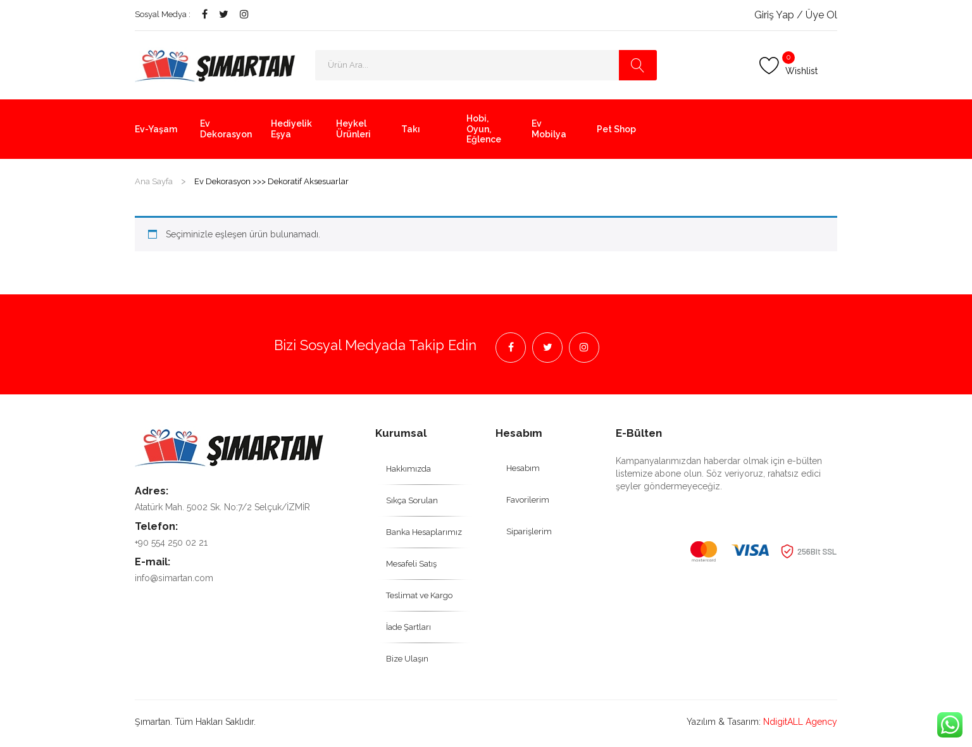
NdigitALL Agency (800, 722)
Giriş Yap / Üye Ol (795, 15)
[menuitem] (158, 129)
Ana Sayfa (154, 181)
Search (638, 65)
